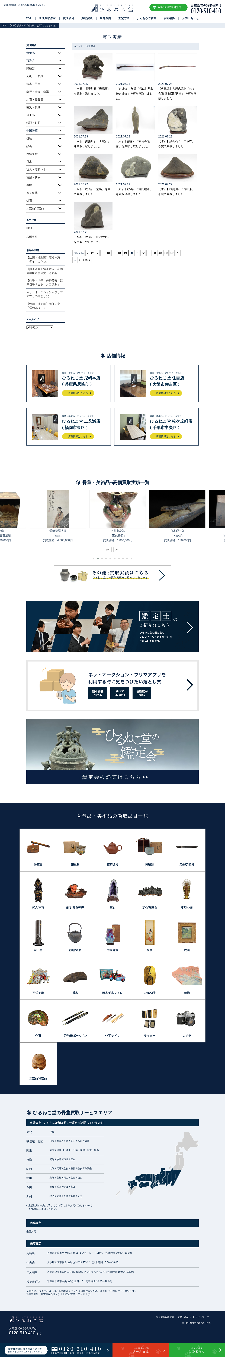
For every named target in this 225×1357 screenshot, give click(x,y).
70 (177, 253)
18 (119, 253)
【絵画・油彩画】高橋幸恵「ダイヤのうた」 (43, 259)
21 (137, 253)
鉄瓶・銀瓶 (33, 122)
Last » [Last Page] (87, 259)
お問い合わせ (190, 18)
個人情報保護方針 (165, 1317)
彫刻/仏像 (187, 907)
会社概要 (169, 18)
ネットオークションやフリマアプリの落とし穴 (44, 294)
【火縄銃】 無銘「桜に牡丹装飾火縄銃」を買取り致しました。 (134, 93)
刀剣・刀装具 (34, 76)
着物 (29, 185)
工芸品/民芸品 (35, 208)
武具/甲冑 (38, 907)
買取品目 (68, 18)
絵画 (29, 146)
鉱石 (29, 200)
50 (166, 253)
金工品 (30, 115)
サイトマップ (202, 1317)
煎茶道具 (32, 192)
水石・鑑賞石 (34, 99)
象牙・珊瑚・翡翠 (37, 91)
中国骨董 (112, 950)
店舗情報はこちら (78, 393)
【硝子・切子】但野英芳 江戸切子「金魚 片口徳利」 (44, 282)
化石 (38, 1035)
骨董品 (38, 864)
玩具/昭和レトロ (112, 992)
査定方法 (124, 18)
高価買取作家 (47, 18)
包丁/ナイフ (112, 1035)
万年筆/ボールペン (75, 1035)
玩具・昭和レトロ (37, 169)
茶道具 (75, 864)
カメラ (187, 1035)
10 (108, 253)
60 (171, 253)
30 (154, 253)
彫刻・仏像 (33, 107)
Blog (29, 227)
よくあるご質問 (146, 18)
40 (160, 253)
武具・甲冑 (33, 83)
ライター (149, 1035)
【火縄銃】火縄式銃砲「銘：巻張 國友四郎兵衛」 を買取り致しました (177, 93)
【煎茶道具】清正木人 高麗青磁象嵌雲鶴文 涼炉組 (44, 271)
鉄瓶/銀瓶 (75, 950)
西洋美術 (32, 153)
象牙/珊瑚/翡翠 (75, 907)
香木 (29, 161)
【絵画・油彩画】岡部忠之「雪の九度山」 (43, 305)
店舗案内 (105, 18)
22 (143, 253)
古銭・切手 (33, 177)
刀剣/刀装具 (186, 864)
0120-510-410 (25, 1332)
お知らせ (32, 236)
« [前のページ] (98, 253)
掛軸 (29, 138)
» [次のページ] (79, 259)
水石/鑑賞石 (149, 907)
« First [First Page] (90, 253)
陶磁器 (30, 68)
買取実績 (87, 18)
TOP (29, 18)
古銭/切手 (150, 992)
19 (125, 253)
